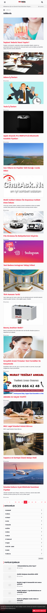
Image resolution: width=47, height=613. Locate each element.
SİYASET (23, 517)
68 (45, 502)
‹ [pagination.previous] (4, 502)
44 (32, 502)
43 (29, 502)
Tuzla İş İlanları (9, 107)
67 (42, 502)
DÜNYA (23, 532)
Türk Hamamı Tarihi (11, 294)
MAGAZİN (23, 525)
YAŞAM (23, 543)
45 (35, 502)
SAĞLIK (23, 535)
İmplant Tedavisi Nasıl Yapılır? (16, 42)
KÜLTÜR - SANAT (23, 546)
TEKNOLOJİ (23, 539)
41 (22, 502)
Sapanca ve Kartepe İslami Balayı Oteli (20, 458)
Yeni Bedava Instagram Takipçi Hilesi (19, 265)
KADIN (23, 550)
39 (15, 502)
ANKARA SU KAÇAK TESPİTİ (14, 397)
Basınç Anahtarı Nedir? (13, 328)
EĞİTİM (23, 528)
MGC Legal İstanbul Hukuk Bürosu (17, 426)
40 (19, 502)
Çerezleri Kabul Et (39, 610)
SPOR (23, 521)
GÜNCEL (23, 514)
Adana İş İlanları (10, 77)
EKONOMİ (23, 510)
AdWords (23, 553)
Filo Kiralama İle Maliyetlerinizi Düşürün (20, 236)
